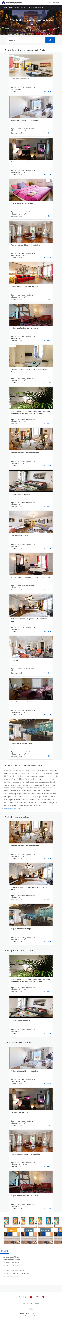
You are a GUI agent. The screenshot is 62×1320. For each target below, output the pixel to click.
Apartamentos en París (12, 808)
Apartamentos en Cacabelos (11, 1262)
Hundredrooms (9, 7)
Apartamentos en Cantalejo (11, 1260)
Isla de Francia (32, 7)
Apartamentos (21, 7)
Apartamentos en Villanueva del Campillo (16, 1273)
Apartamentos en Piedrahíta (11, 1276)
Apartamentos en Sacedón (11, 1268)
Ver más (47, 91)
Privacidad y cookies (31, 1316)
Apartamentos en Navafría (11, 1265)
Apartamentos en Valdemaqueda (13, 1270)
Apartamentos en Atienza (11, 1257)
